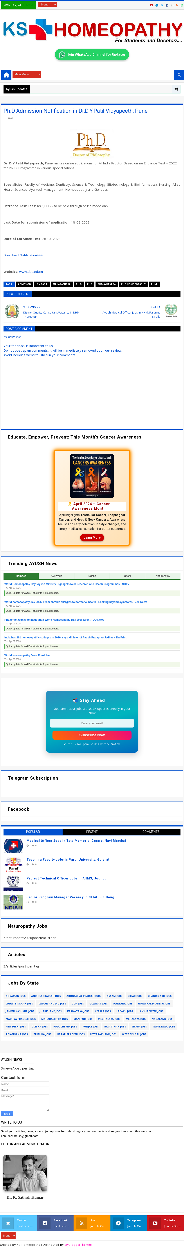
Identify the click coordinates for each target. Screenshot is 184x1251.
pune (154, 284)
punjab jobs (91, 1026)
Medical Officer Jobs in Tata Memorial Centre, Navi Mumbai (76, 840)
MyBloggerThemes (78, 1244)
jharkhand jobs (51, 1011)
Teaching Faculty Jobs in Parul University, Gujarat (68, 859)
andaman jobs (16, 995)
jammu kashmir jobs (20, 1011)
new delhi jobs (16, 1026)
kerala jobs (103, 1011)
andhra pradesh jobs (46, 995)
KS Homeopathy (28, 1244)
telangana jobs (17, 1034)
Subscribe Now (92, 735)
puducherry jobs (65, 1026)
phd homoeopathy (133, 284)
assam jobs (114, 995)
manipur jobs (83, 1018)
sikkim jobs (139, 1026)
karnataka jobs (78, 1011)
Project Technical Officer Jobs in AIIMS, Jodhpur (67, 878)
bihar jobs (135, 995)
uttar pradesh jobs (71, 1034)
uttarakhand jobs (103, 1034)
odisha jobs (39, 1026)
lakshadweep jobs (151, 1011)
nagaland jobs (162, 1018)
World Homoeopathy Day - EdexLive (27, 655)
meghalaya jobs (109, 1018)
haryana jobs (122, 1003)
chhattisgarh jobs (19, 1003)
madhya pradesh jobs (21, 1018)
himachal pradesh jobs (154, 1003)
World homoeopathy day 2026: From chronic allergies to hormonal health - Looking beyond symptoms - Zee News (75, 602)
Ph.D (79, 284)
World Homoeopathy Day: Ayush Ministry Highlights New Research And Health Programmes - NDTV (66, 584)
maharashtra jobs (54, 1018)
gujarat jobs (98, 1003)
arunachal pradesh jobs (84, 995)
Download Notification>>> (23, 255)
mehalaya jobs (136, 1018)
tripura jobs (42, 1034)
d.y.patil (41, 284)
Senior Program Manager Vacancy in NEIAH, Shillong (70, 897)
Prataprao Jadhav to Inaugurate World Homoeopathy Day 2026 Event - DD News (54, 619)
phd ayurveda (107, 284)
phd (89, 284)
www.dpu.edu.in (31, 271)
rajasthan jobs (115, 1026)
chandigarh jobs (160, 995)
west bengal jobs (134, 1034)
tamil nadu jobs (163, 1026)
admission (24, 284)
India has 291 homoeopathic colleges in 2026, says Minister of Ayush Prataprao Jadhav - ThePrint (65, 637)
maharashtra (61, 284)
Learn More (92, 537)
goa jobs (78, 1003)
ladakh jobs (124, 1011)
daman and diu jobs (52, 1003)
